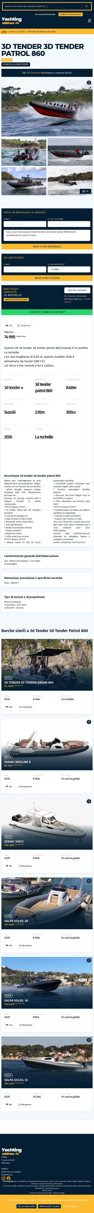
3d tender (13, 387)
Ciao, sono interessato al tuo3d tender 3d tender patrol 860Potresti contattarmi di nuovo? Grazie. (47, 235)
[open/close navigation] (89, 20)
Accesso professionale (45, 14)
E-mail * (7, 219)
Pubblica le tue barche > (70, 14)
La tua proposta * (56, 264)
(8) (85, 191)
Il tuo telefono (55, 219)
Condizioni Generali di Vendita (41, 1193)
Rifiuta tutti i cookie (50, 1206)
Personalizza (70, 1206)
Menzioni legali (58, 1193)
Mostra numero (77, 290)
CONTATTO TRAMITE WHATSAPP (47, 312)
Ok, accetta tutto (26, 1206)
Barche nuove (47, 1190)
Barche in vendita (17, 31)
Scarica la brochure (16, 64)
